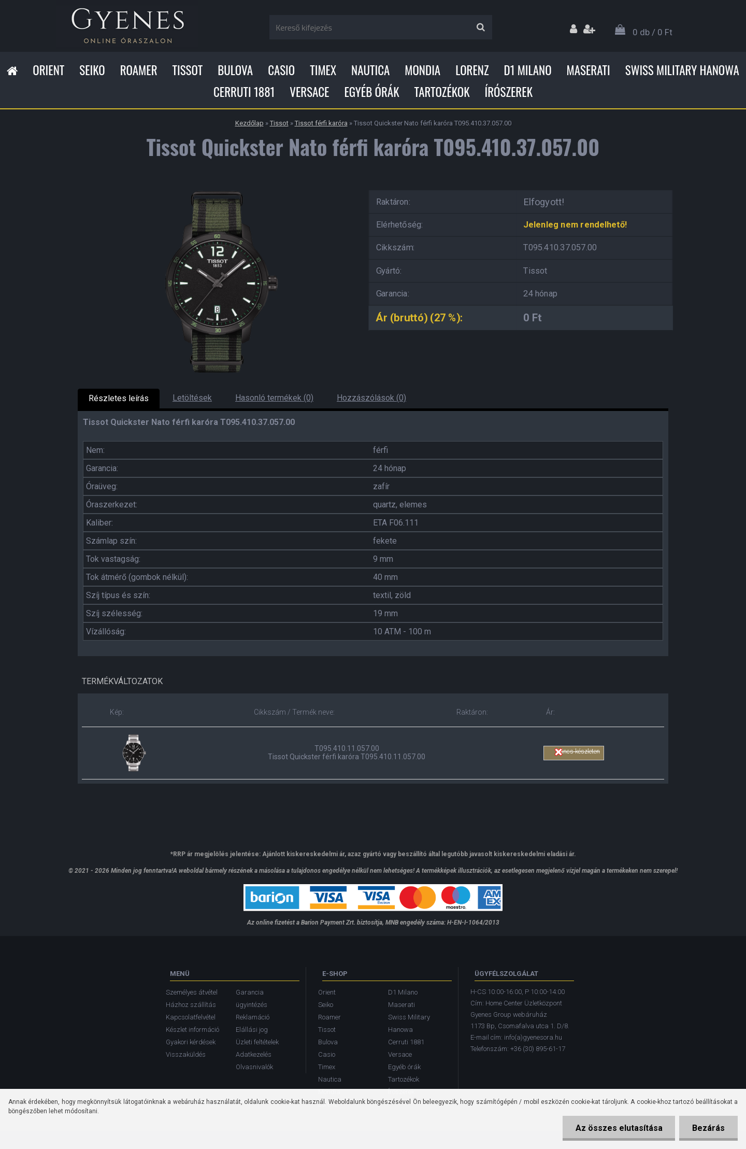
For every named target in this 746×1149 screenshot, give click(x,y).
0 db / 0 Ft (652, 32)
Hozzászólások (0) (371, 398)
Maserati (588, 70)
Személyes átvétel (192, 992)
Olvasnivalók (254, 1067)
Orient (48, 70)
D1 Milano (528, 70)
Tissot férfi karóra (321, 123)
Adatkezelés (253, 1054)
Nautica (370, 70)
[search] (480, 27)
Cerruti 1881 (244, 92)
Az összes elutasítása (618, 1128)
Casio (281, 70)
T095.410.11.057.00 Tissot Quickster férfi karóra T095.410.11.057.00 (346, 752)
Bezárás (708, 1128)
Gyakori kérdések (191, 1042)
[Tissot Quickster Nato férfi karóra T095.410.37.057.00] (215, 187)
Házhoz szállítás (191, 1005)
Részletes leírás (119, 398)
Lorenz (472, 70)
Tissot (188, 70)
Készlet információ (192, 1029)
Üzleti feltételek (257, 1042)
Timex (323, 70)
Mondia (422, 70)
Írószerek (509, 92)
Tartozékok (442, 92)
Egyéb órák (371, 92)
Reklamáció (252, 1017)
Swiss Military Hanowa (682, 70)
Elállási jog (252, 1029)
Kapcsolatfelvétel (191, 1017)
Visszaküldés (186, 1054)
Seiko (92, 70)
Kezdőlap (249, 123)
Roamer (138, 70)
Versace (309, 92)
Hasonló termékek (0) (274, 398)
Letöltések (192, 398)
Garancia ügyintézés (251, 998)
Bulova (235, 70)
